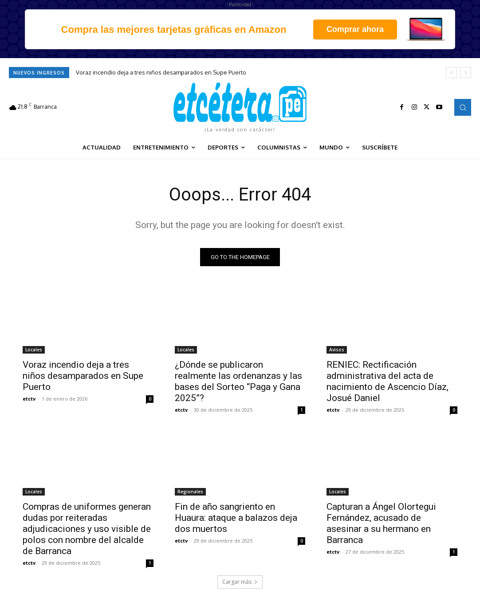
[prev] (451, 72)
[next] (465, 72)
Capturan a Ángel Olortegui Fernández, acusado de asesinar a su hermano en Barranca (381, 523)
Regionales (190, 491)
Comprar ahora (355, 29)
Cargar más (240, 582)
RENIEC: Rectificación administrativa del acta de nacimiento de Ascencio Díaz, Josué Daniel (388, 381)
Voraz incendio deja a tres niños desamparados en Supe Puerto (161, 72)
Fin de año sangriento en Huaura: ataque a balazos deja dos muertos (236, 517)
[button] (462, 107)
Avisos (336, 349)
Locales (33, 349)
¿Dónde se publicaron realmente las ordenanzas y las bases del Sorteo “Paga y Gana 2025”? (238, 381)
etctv (29, 398)
